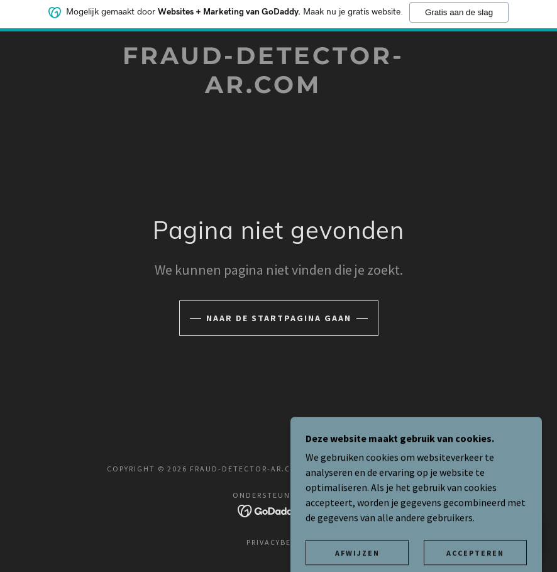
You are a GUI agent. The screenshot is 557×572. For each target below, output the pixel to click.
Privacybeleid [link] (278, 542)
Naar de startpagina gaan (278, 318)
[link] (263, 89)
